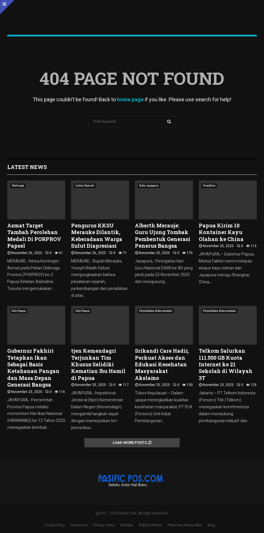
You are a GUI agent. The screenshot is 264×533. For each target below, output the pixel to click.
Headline (209, 185)
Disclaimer (79, 525)
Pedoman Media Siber (185, 525)
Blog (211, 525)
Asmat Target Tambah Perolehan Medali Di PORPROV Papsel (34, 235)
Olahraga (18, 185)
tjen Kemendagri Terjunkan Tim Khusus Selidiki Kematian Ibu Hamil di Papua (98, 364)
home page (130, 99)
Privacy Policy (104, 525)
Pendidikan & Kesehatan (155, 311)
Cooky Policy (54, 525)
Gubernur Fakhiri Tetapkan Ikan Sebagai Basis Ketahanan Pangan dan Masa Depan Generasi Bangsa (33, 367)
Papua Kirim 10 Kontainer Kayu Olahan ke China (221, 232)
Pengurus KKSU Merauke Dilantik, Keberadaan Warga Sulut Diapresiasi (96, 235)
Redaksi (126, 525)
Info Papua (19, 311)
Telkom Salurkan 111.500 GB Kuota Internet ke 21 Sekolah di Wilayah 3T (225, 364)
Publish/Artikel (150, 525)
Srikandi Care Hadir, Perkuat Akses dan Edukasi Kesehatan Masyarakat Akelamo (162, 364)
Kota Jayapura (149, 185)
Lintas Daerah (84, 185)
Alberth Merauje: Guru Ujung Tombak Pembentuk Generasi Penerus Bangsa (162, 235)
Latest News (27, 166)
